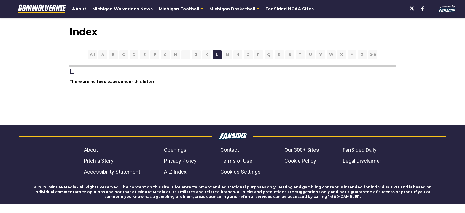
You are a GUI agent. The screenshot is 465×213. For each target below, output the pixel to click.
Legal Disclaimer (362, 161)
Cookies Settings (240, 172)
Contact (229, 150)
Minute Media (62, 187)
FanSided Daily (360, 150)
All (92, 54)
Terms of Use (236, 161)
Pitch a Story (99, 161)
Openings (175, 150)
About (91, 150)
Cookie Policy (300, 161)
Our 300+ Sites (301, 150)
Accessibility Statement (112, 172)
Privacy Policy (180, 161)
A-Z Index (175, 172)
